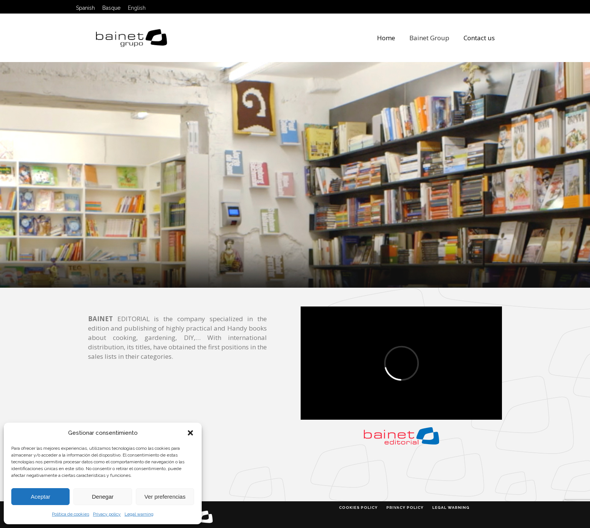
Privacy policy (107, 514)
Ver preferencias (165, 496)
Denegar (103, 496)
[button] (190, 433)
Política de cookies (70, 514)
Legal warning (139, 514)
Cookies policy (358, 507)
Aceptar (40, 496)
